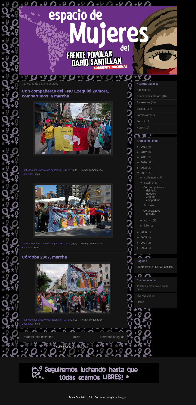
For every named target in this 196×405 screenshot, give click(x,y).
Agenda (141, 89)
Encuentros (143, 102)
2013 (144, 146)
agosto (148, 220)
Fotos (36, 174)
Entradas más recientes (37, 337)
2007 (144, 172)
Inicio (76, 337)
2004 (144, 242)
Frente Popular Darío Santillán (155, 266)
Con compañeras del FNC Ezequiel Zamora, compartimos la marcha (65, 93)
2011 (144, 157)
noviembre (150, 177)
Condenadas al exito (149, 96)
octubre (149, 182)
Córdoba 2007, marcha (44, 257)
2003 (144, 247)
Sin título (148, 205)
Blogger (122, 397)
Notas (140, 127)
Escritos (141, 108)
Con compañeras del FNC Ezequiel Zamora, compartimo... (153, 194)
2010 (144, 162)
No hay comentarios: (92, 170)
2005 (144, 237)
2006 (144, 232)
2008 (144, 167)
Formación (143, 115)
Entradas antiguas (112, 337)
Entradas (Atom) (81, 346)
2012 (144, 152)
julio (146, 225)
